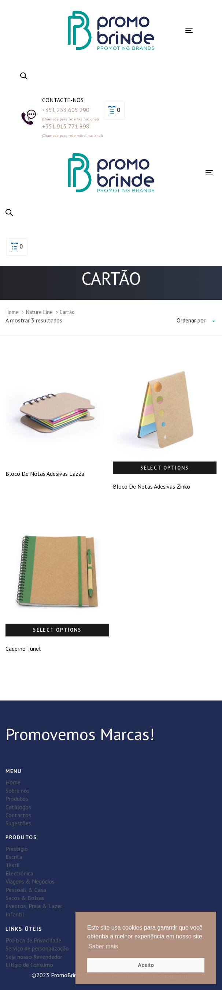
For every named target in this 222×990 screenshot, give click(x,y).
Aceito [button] (146, 965)
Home (12, 312)
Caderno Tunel (23, 648)
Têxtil (12, 864)
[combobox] (197, 320)
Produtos (16, 798)
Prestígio (16, 848)
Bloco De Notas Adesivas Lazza (44, 473)
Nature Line (39, 312)
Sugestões (18, 823)
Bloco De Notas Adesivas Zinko (151, 486)
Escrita (13, 856)
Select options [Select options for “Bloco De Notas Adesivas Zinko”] (164, 468)
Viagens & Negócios (30, 881)
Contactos (18, 815)
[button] (23, 76)
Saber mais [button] (103, 946)
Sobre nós (17, 790)
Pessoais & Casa (25, 889)
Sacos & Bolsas (24, 897)
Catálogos (18, 807)
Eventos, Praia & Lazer (33, 905)
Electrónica (19, 873)
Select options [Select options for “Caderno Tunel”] (57, 630)
